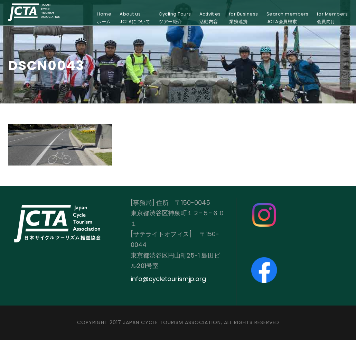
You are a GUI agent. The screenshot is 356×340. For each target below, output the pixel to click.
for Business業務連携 (243, 18)
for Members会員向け (332, 18)
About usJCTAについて (135, 18)
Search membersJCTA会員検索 (287, 18)
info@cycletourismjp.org (168, 278)
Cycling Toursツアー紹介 (175, 18)
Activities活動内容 (210, 18)
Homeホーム (104, 18)
